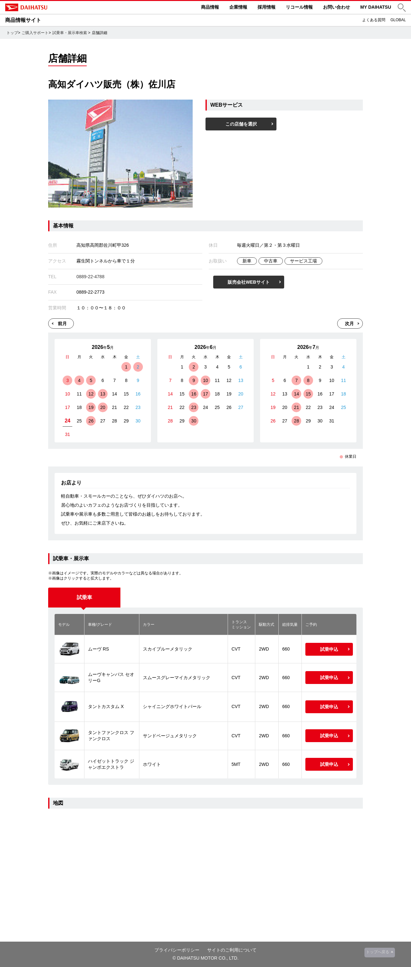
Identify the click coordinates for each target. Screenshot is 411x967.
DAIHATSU (53, 7)
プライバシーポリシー (176, 950)
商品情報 (210, 7)
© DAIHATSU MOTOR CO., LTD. (205, 958)
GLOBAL (398, 20)
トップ (12, 33)
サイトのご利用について (232, 950)
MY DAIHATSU (375, 7)
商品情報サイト (23, 20)
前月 (62, 323)
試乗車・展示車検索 (69, 33)
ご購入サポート (35, 33)
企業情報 (238, 7)
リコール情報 (299, 7)
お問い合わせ (336, 7)
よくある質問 (373, 20)
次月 (349, 323)
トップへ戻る (377, 952)
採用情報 (266, 7)
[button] (402, 7)
